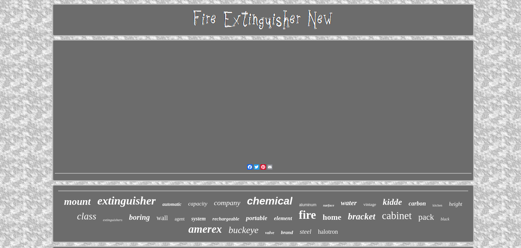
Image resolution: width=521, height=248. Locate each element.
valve (269, 232)
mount (77, 201)
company (227, 203)
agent (179, 218)
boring (139, 217)
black (445, 219)
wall (162, 217)
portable (256, 217)
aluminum (307, 205)
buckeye (244, 230)
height (455, 204)
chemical (269, 201)
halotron (328, 231)
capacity (197, 204)
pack (426, 216)
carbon (417, 203)
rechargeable (225, 218)
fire (307, 214)
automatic (172, 204)
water (349, 203)
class (86, 216)
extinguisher (126, 201)
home (332, 217)
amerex (205, 229)
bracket (361, 216)
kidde (392, 202)
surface (328, 205)
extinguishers (113, 220)
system (198, 218)
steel (305, 231)
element (283, 218)
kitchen (437, 205)
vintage (370, 204)
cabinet (397, 215)
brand (287, 232)
